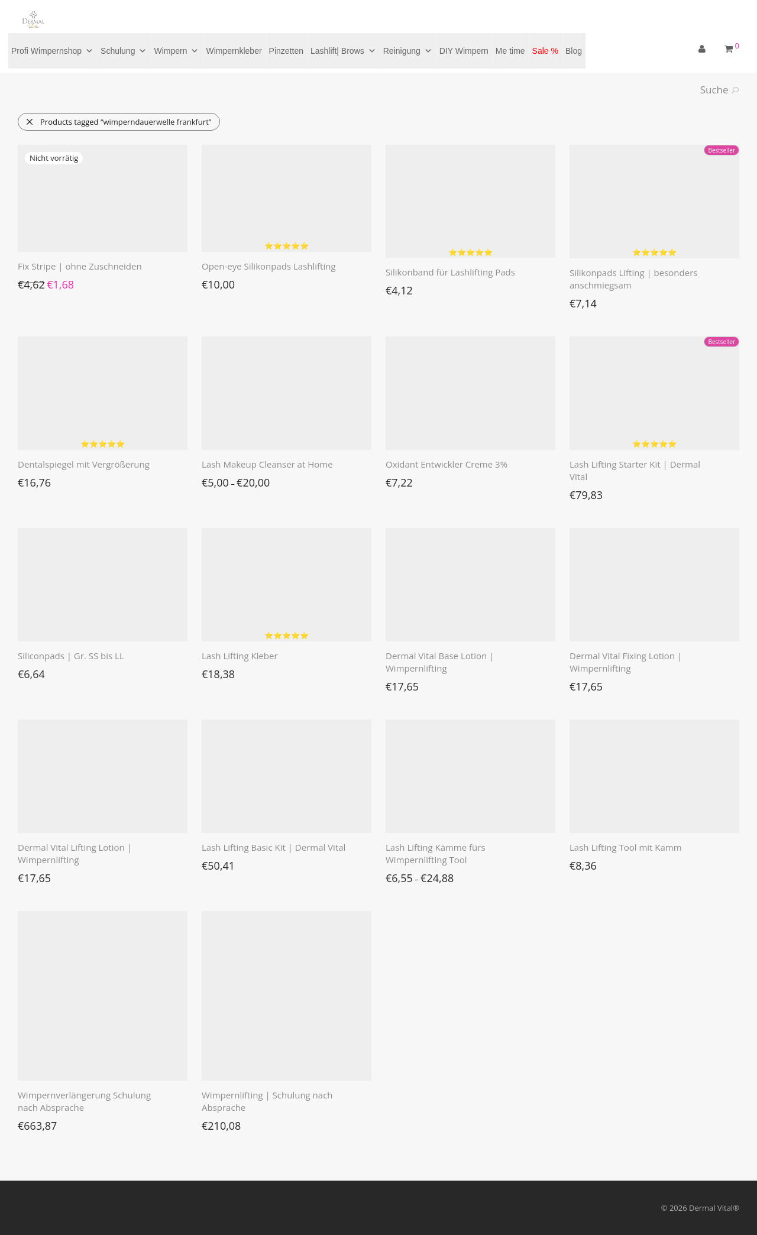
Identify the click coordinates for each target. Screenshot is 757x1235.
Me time (510, 51)
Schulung (124, 51)
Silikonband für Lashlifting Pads (450, 272)
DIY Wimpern (464, 51)
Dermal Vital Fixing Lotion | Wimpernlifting (626, 662)
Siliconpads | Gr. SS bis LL (71, 656)
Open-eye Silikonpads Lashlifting (269, 266)
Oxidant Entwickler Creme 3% (446, 464)
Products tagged (118, 121)
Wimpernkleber (233, 51)
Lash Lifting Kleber (240, 656)
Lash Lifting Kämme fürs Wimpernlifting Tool (436, 853)
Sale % (545, 51)
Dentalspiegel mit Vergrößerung (84, 464)
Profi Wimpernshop (52, 51)
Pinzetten (286, 51)
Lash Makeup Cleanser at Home (267, 464)
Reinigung (407, 51)
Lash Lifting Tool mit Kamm (626, 847)
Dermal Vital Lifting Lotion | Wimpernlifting (75, 853)
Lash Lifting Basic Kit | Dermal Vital (273, 847)
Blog (573, 51)
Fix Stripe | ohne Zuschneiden (80, 266)
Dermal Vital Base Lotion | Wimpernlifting (440, 662)
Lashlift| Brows (343, 51)
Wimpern (176, 51)
